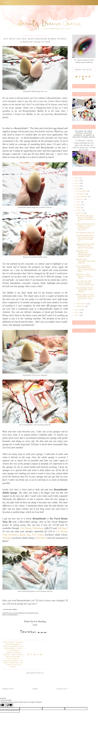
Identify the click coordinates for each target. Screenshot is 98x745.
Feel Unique (38, 534)
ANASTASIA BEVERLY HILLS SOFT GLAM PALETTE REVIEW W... (85, 238)
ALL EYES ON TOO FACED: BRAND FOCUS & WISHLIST (85, 283)
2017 (77, 310)
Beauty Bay (24, 534)
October (81, 194)
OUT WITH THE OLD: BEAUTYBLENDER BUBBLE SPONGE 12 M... (85, 218)
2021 (77, 180)
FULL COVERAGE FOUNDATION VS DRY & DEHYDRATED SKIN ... (85, 268)
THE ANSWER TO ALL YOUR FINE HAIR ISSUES (85, 290)
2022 (77, 178)
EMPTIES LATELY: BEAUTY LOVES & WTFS (84, 276)
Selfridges (62, 528)
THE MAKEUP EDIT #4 (85, 233)
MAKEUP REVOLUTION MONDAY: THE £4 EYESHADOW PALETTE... (85, 227)
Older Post (62, 689)
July (78, 202)
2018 (77, 188)
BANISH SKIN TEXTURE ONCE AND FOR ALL (85, 261)
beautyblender (13, 644)
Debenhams (38, 528)
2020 (77, 183)
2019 (77, 186)
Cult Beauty (25, 528)
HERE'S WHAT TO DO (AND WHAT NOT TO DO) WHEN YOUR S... (85, 297)
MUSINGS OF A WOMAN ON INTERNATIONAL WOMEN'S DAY (84, 253)
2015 (77, 315)
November (81, 191)
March (79, 213)
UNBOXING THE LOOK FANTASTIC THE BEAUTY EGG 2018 (85, 246)
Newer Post (8, 689)
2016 (77, 312)
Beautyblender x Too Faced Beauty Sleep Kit (13, 648)
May (78, 207)
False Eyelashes (10, 534)
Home (35, 689)
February (81, 303)
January (80, 306)
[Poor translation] (9, 705)
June (79, 205)
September (82, 196)
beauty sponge (16, 642)
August (80, 199)
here (19, 614)
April (79, 210)
